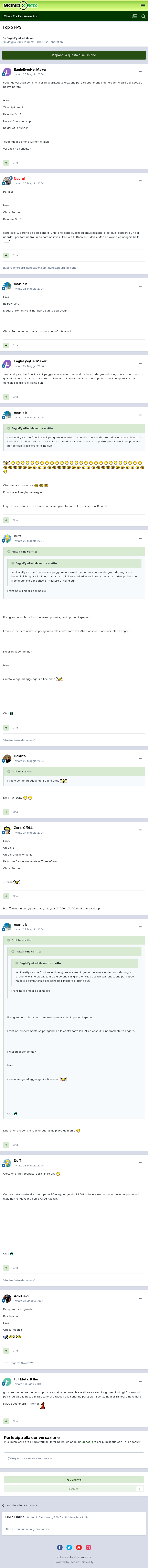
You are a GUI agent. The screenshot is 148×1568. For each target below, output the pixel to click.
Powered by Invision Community (74, 1562)
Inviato (29, 74)
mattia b (20, 284)
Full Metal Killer (26, 1379)
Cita (15, 162)
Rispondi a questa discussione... (31, 1458)
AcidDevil (21, 1296)
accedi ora (89, 1441)
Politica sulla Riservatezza (74, 1557)
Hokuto (20, 756)
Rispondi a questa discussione (74, 55)
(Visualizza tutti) (77, 1517)
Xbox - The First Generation (45, 41)
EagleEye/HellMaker (20, 38)
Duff (17, 536)
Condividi (74, 1480)
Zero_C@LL (23, 828)
